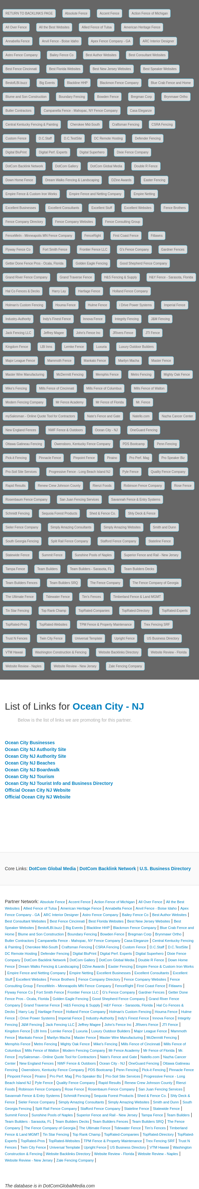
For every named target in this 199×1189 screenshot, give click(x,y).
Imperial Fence (174, 305)
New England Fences (20, 430)
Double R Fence (145, 166)
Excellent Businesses (20, 208)
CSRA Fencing (162, 124)
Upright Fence (124, 638)
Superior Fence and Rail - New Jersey (151, 555)
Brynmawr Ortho (176, 97)
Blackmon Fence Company (119, 83)
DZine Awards (121, 180)
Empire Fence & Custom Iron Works (31, 194)
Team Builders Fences (21, 583)
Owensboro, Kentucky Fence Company (82, 444)
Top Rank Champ (53, 610)
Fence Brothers (174, 208)
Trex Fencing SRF (157, 624)
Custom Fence (15, 138)
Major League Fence (20, 360)
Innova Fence (93, 319)
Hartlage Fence (89, 291)
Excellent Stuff (101, 208)
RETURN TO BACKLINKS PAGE (29, 13)
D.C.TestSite (73, 138)
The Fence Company (105, 583)
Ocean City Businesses (30, 742)
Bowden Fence (108, 97)
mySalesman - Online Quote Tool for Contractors (40, 416)
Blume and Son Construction (25, 97)
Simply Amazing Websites (122, 527)
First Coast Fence (126, 235)
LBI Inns (46, 347)
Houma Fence (65, 305)
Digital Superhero (92, 152)
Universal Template (88, 638)
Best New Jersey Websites (112, 69)
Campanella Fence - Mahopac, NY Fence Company (80, 110)
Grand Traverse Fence (76, 277)
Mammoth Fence (59, 360)
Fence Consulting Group (122, 222)
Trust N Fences (16, 638)
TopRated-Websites (53, 624)
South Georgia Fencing (22, 541)
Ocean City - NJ (106, 430)
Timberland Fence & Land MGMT (137, 597)
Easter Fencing (154, 180)
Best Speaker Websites (160, 69)
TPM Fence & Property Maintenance (106, 624)
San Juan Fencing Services (79, 499)
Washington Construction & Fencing (60, 652)
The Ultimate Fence (19, 597)
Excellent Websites (137, 208)
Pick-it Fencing (16, 458)
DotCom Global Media (106, 166)
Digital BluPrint (16, 152)
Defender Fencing (148, 138)
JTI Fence (152, 333)
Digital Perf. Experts (53, 152)
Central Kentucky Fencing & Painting (31, 124)
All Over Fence (16, 27)
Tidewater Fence (58, 597)
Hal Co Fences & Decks (22, 291)
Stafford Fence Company (118, 541)
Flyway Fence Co (17, 249)
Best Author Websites (101, 55)
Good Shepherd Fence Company (143, 263)
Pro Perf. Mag (139, 458)
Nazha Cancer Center (177, 416)
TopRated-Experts (175, 610)
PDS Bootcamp (133, 444)
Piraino (112, 458)
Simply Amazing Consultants (71, 527)
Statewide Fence (17, 555)
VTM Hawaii (14, 652)
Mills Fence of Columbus (104, 388)
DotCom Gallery (66, 166)
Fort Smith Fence (55, 249)
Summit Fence (52, 555)
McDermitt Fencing (70, 374)
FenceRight (93, 235)
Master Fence (161, 360)
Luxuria (101, 347)
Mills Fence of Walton (149, 388)
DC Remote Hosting (108, 138)
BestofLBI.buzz (16, 83)
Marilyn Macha (128, 360)
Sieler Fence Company (21, 527)
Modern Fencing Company (24, 402)
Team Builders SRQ (64, 583)
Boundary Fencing (72, 97)
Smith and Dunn (164, 527)
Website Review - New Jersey (75, 666)
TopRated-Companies (94, 610)
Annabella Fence (17, 41)
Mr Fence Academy (70, 402)
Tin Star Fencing (17, 610)
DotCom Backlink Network (24, 166)
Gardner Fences (172, 249)
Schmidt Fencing (17, 513)
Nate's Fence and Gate (103, 416)
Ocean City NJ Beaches (30, 763)
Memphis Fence (107, 374)
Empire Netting (144, 194)
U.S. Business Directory (165, 868)
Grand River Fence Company (26, 277)
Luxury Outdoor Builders (136, 347)
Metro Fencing (141, 374)
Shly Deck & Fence (141, 513)
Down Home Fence (19, 180)
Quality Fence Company (168, 472)
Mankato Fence (95, 360)
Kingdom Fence (16, 347)
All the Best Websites (54, 27)
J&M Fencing (160, 319)
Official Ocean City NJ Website (38, 790)
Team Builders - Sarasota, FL (91, 569)
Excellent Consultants (63, 208)
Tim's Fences (91, 597)
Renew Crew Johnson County (59, 485)
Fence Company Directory (24, 222)
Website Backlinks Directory (119, 652)
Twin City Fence (51, 638)
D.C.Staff (45, 138)
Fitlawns (157, 235)
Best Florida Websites (64, 69)
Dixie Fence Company (132, 152)
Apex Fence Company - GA (110, 41)
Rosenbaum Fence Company (26, 499)
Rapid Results (15, 485)
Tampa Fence (15, 569)
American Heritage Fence (142, 27)
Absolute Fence (76, 13)
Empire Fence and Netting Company (95, 194)
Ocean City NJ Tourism (29, 776)
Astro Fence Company (21, 55)
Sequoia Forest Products (59, 513)
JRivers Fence (123, 333)
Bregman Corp (141, 97)
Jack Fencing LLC (18, 333)
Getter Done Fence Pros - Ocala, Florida (34, 263)
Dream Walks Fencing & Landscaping (72, 180)
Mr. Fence (143, 402)
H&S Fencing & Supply (120, 277)
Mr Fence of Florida (110, 402)
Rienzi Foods (102, 485)
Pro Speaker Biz (173, 458)
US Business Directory (163, 638)
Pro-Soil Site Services (21, 472)
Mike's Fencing (16, 388)
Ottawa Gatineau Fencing (23, 444)
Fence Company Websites (74, 222)
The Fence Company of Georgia (156, 583)
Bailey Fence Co (61, 55)
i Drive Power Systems (135, 305)
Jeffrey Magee (54, 333)
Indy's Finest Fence (57, 319)
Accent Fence (109, 13)
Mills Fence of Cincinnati (56, 388)
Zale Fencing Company (125, 666)
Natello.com (141, 416)
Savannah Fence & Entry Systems (135, 499)
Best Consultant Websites (147, 55)
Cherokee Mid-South (85, 124)
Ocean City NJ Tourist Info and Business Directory (59, 783)
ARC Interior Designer (158, 41)
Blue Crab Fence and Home (171, 83)
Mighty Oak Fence (177, 374)
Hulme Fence (97, 305)
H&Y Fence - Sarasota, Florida (171, 277)
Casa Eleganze (141, 110)
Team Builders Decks (139, 569)
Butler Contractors (18, 110)
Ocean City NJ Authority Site (35, 749)
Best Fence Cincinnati (21, 69)
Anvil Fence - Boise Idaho (60, 41)
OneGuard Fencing (143, 430)
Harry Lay (59, 291)
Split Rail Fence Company (69, 541)
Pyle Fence (131, 472)
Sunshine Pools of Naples (93, 555)
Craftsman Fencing (125, 124)
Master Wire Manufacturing (24, 374)
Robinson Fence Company (143, 485)
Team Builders (47, 569)
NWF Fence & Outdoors (65, 430)
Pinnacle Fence (50, 458)
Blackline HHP (77, 83)
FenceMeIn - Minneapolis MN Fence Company (38, 235)
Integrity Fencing (127, 319)
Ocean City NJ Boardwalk (32, 769)
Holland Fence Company (130, 291)
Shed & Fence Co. (102, 513)
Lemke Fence (74, 347)
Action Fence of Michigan (150, 13)
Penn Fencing (167, 444)
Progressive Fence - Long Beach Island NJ (79, 472)
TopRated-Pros (16, 624)
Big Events (47, 83)
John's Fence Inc (88, 333)
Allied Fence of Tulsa (97, 27)
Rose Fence (183, 485)
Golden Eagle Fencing (91, 263)
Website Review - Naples (23, 666)
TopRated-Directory (136, 610)
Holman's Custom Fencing (24, 305)
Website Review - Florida (168, 652)
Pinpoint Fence (84, 458)
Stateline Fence (159, 541)
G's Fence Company (134, 249)
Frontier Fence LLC (93, 249)
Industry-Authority (18, 319)
